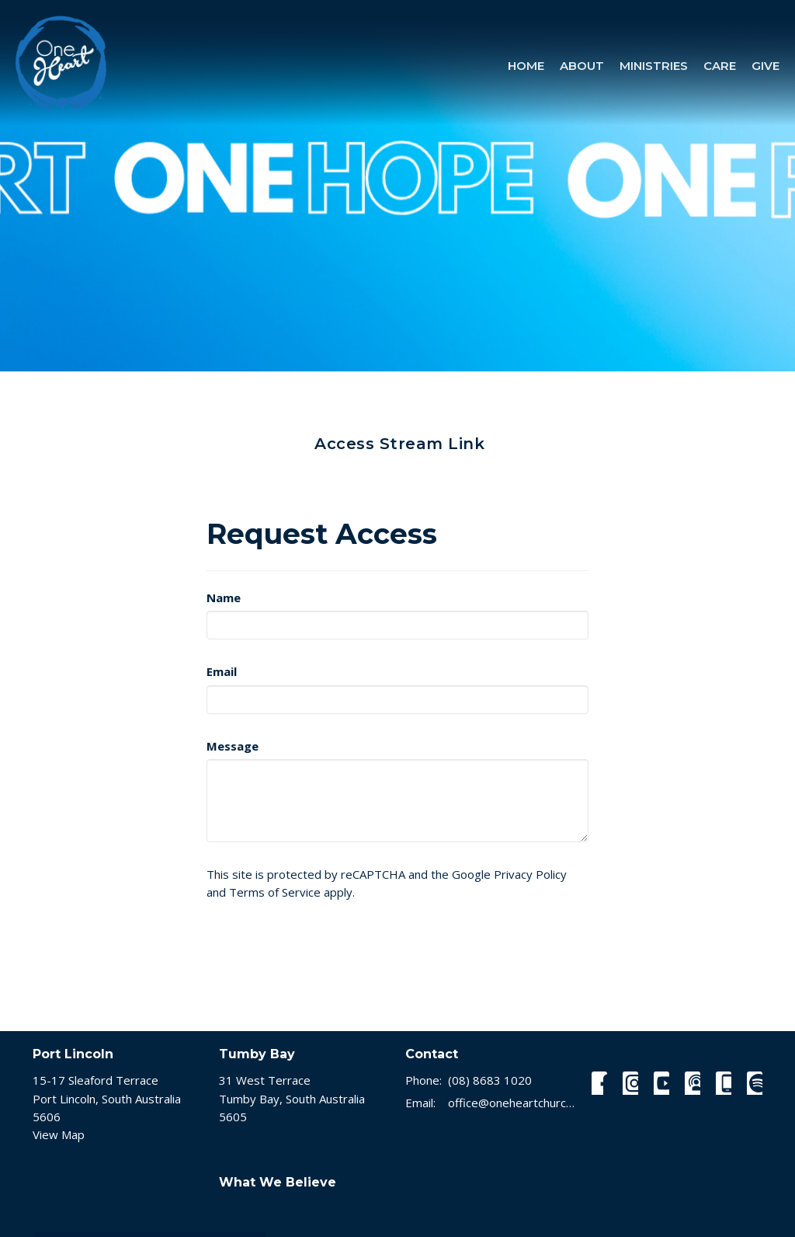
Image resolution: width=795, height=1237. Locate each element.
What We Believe (277, 1182)
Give (765, 65)
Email (222, 671)
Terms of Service (275, 892)
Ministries (654, 65)
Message (233, 746)
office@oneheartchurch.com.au (512, 1102)
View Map (59, 1134)
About (582, 65)
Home (526, 65)
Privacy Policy (530, 874)
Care (719, 65)
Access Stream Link (399, 443)
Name (224, 597)
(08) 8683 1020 (490, 1080)
